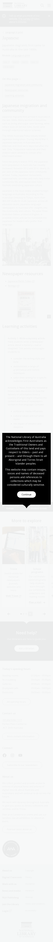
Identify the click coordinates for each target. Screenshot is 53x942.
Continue (26, 494)
